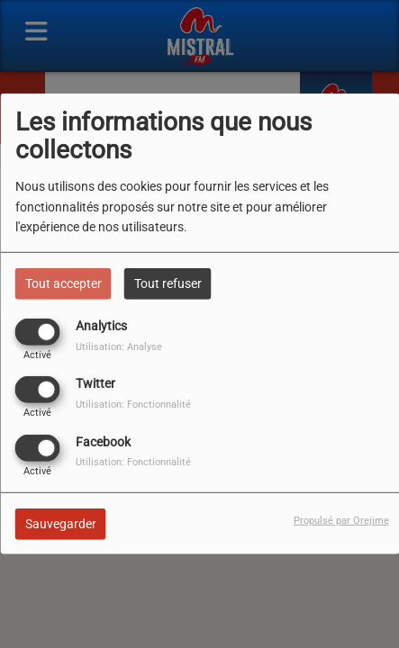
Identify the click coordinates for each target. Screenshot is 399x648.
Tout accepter (63, 283)
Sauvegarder (60, 523)
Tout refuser (168, 283)
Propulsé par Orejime (341, 520)
